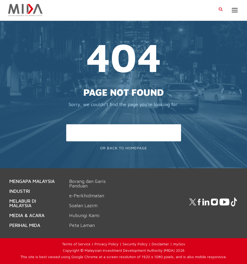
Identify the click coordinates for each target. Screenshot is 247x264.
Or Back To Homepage (123, 148)
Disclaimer (160, 244)
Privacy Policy (107, 244)
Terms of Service (76, 244)
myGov (179, 244)
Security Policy (135, 244)
